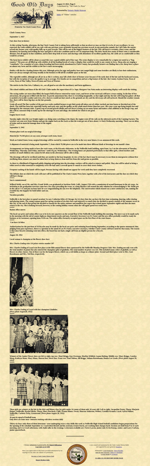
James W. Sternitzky (116, 452)
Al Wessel (114, 454)
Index (59, 15)
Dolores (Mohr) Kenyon (77, 10)
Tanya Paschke (118, 450)
